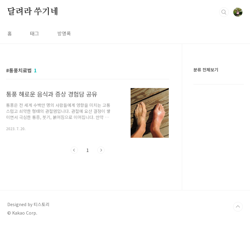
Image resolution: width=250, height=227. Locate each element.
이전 (74, 150)
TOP (238, 207)
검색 (223, 12)
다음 (101, 150)
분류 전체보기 (205, 70)
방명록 (64, 33)
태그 (34, 33)
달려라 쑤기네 (32, 12)
